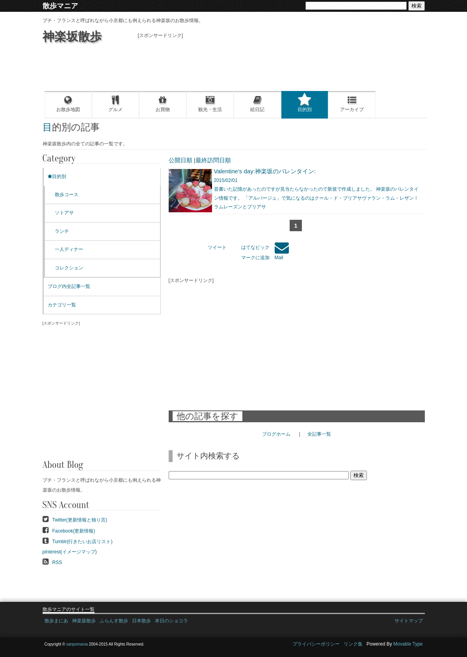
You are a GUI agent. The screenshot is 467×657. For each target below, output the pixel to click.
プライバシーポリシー (316, 644)
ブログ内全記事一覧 (69, 286)
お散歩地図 (68, 103)
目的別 (304, 103)
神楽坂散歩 (72, 36)
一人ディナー (69, 249)
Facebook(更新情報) (73, 531)
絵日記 (257, 103)
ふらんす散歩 (114, 621)
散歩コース (66, 194)
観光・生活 (210, 103)
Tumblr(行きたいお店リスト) (82, 541)
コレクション (69, 268)
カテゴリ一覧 (62, 305)
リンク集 (353, 644)
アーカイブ (352, 103)
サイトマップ (408, 621)
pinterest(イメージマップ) (70, 552)
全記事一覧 (319, 434)
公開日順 (180, 160)
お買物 (163, 103)
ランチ (62, 231)
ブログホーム (276, 434)
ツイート (217, 247)
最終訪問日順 (213, 160)
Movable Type (408, 644)
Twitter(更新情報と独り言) (79, 520)
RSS (57, 562)
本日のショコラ (171, 621)
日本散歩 (141, 621)
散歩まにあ (56, 621)
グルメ (115, 103)
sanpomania (76, 644)
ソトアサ (64, 212)
